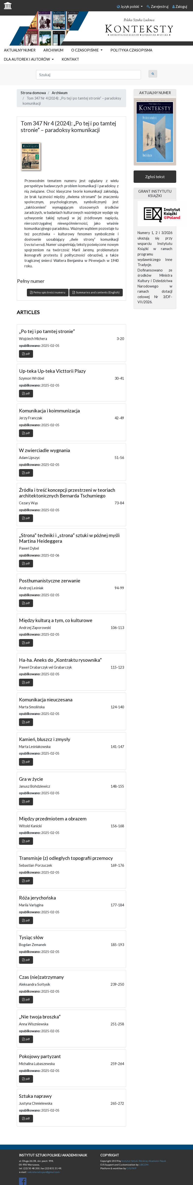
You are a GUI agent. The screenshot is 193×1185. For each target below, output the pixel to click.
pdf (26, 353)
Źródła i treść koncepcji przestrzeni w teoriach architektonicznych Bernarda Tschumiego (67, 492)
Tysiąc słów (31, 937)
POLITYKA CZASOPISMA (131, 50)
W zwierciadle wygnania (44, 450)
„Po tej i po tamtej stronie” (47, 331)
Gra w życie (31, 779)
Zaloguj (179, 6)
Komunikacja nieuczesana (45, 699)
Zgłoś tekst (155, 176)
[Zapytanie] (88, 74)
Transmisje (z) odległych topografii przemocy (66, 858)
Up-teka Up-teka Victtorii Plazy (52, 371)
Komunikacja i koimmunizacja (49, 410)
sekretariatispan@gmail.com (43, 1171)
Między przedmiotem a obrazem (53, 818)
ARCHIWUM (53, 50)
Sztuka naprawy (35, 1096)
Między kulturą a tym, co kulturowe (55, 620)
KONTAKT (70, 59)
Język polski (128, 6)
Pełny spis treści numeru (47, 292)
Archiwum (60, 93)
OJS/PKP (131, 1168)
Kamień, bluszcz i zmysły (44, 739)
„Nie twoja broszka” (40, 1016)
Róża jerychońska (37, 897)
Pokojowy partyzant (40, 1056)
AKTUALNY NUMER (19, 50)
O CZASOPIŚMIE (85, 50)
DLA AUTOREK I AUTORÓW (27, 59)
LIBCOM (143, 1164)
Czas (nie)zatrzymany (41, 977)
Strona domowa (33, 93)
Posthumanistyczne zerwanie (49, 580)
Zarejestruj (157, 6)
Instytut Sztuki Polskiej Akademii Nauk (144, 1160)
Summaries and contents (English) (96, 292)
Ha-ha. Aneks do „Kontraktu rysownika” (60, 660)
